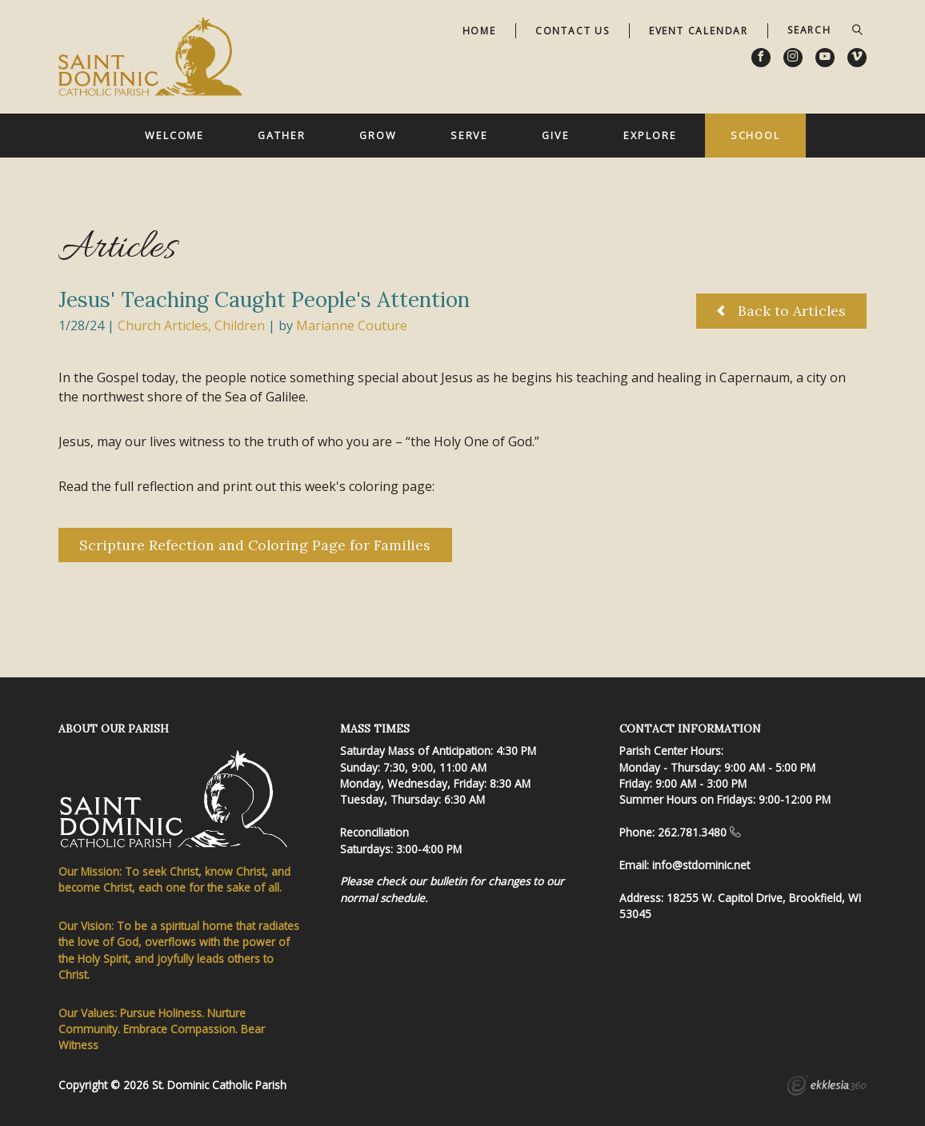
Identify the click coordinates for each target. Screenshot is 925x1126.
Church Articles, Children (191, 325)
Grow (378, 135)
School (755, 135)
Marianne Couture (351, 325)
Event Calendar (698, 31)
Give (556, 135)
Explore (649, 135)
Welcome (174, 135)
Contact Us (572, 31)
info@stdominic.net (701, 864)
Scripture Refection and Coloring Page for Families (254, 545)
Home (479, 31)
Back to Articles (781, 310)
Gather (281, 135)
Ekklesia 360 (827, 1088)
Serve (469, 135)
